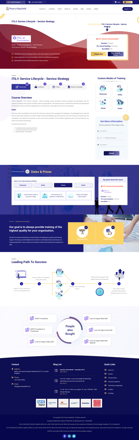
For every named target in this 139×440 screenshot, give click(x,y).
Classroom (23, 185)
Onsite (60, 9)
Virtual (63, 185)
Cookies (110, 389)
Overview (22, 86)
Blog (82, 9)
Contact (75, 9)
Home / (14, 45)
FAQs (57, 86)
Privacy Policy (112, 378)
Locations (52, 9)
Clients (96, 9)
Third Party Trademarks (115, 385)
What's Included (76, 86)
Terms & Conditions (114, 382)
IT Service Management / (24, 45)
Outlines (41, 86)
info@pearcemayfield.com (22, 386)
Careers (88, 9)
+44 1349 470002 (19, 380)
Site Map (111, 393)
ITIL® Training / (38, 45)
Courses (42, 9)
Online (43, 185)
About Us (67, 9)
